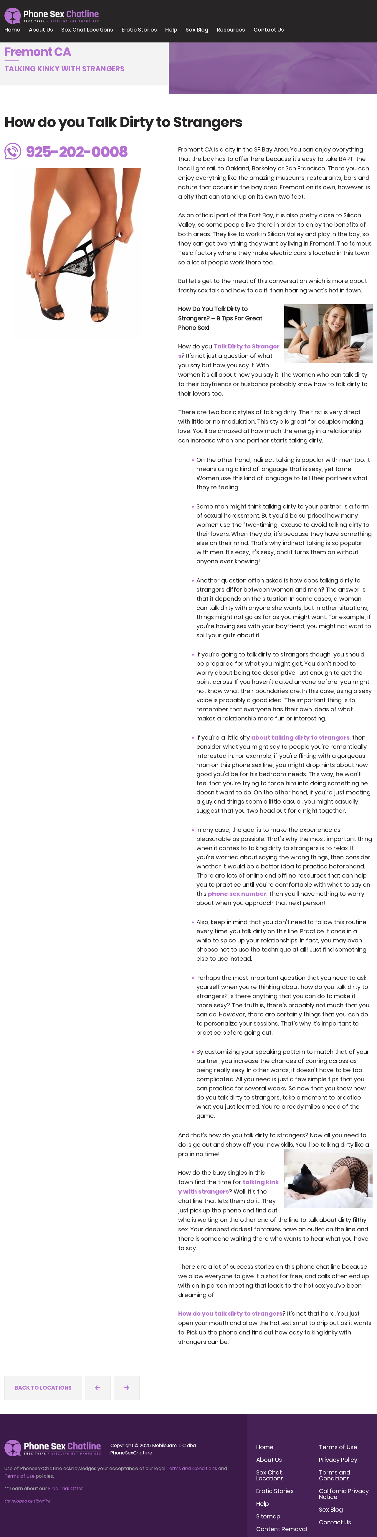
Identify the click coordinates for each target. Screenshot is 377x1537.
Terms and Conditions (191, 1468)
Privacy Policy (338, 1460)
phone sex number (237, 894)
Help (171, 29)
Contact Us (269, 29)
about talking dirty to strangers (300, 737)
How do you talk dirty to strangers (230, 1313)
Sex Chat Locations (87, 29)
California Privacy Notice (344, 1494)
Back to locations (43, 1387)
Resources (231, 29)
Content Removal (281, 1529)
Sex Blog (197, 29)
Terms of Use (20, 1476)
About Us (41, 29)
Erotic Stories (139, 29)
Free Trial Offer (65, 1488)
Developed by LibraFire (27, 1501)
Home (12, 29)
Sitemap (268, 1516)
